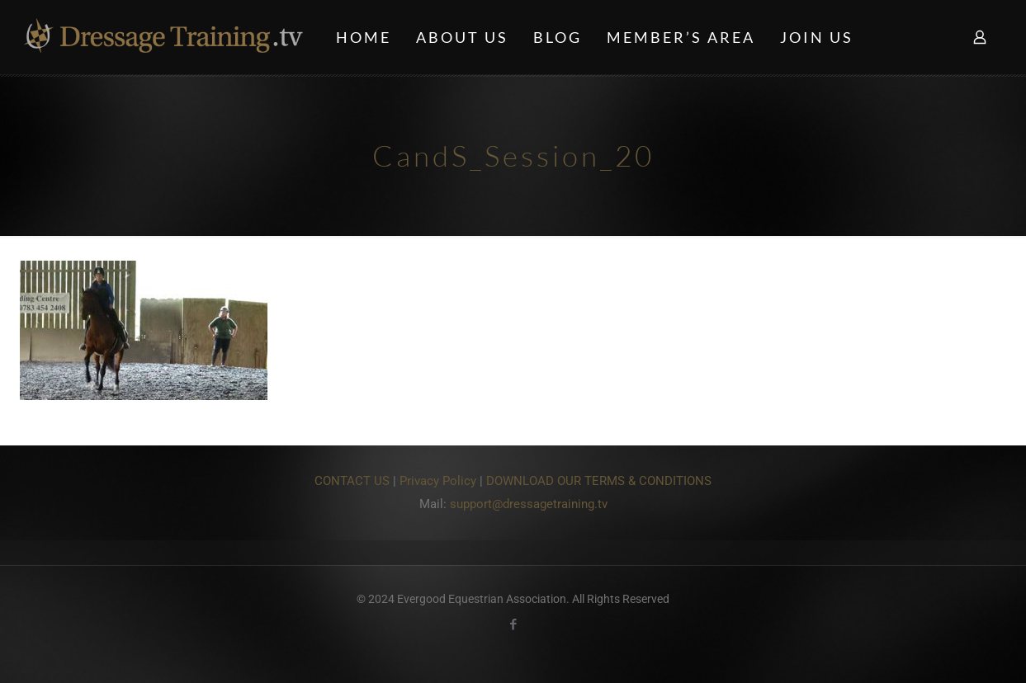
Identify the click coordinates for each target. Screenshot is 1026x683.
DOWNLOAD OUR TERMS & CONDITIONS (599, 480)
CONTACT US (352, 480)
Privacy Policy (438, 480)
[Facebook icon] (513, 624)
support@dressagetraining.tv (529, 504)
